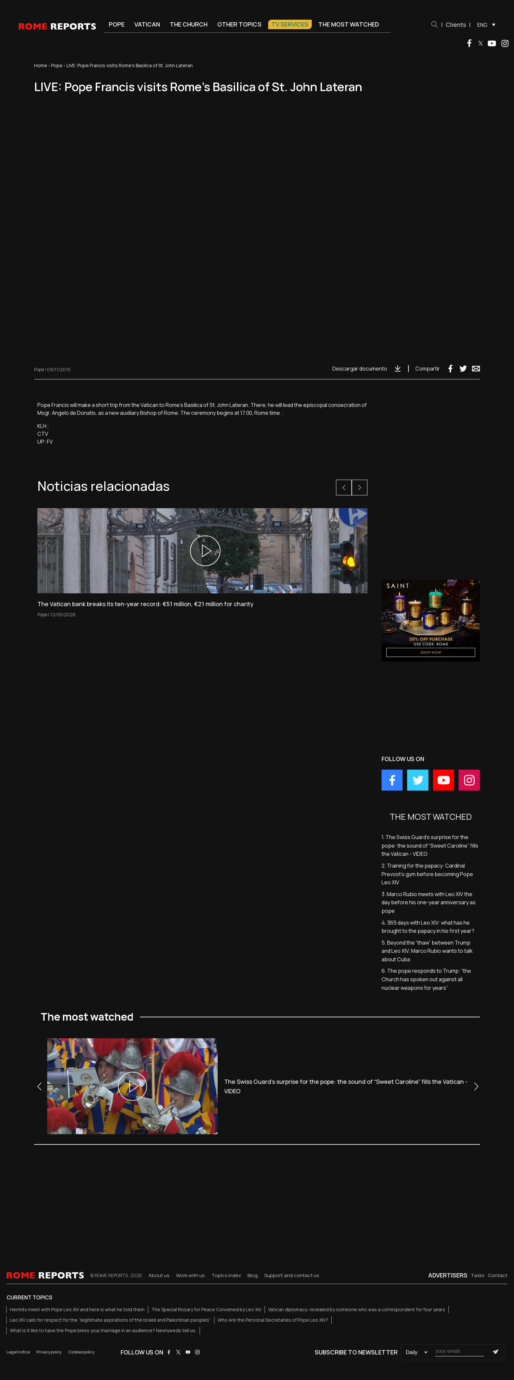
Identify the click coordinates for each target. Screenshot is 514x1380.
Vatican (147, 24)
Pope (117, 24)
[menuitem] (484, 24)
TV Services (289, 24)
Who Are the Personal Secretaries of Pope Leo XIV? (273, 1320)
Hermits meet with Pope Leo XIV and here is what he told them (77, 1309)
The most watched (348, 24)
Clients (456, 25)
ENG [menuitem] (482, 25)
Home (40, 65)
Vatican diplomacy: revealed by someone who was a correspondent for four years (356, 1309)
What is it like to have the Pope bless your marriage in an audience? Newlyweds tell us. (103, 1330)
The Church (189, 24)
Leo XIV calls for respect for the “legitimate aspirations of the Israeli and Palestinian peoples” (110, 1320)
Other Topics (239, 24)
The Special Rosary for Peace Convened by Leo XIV (206, 1309)
